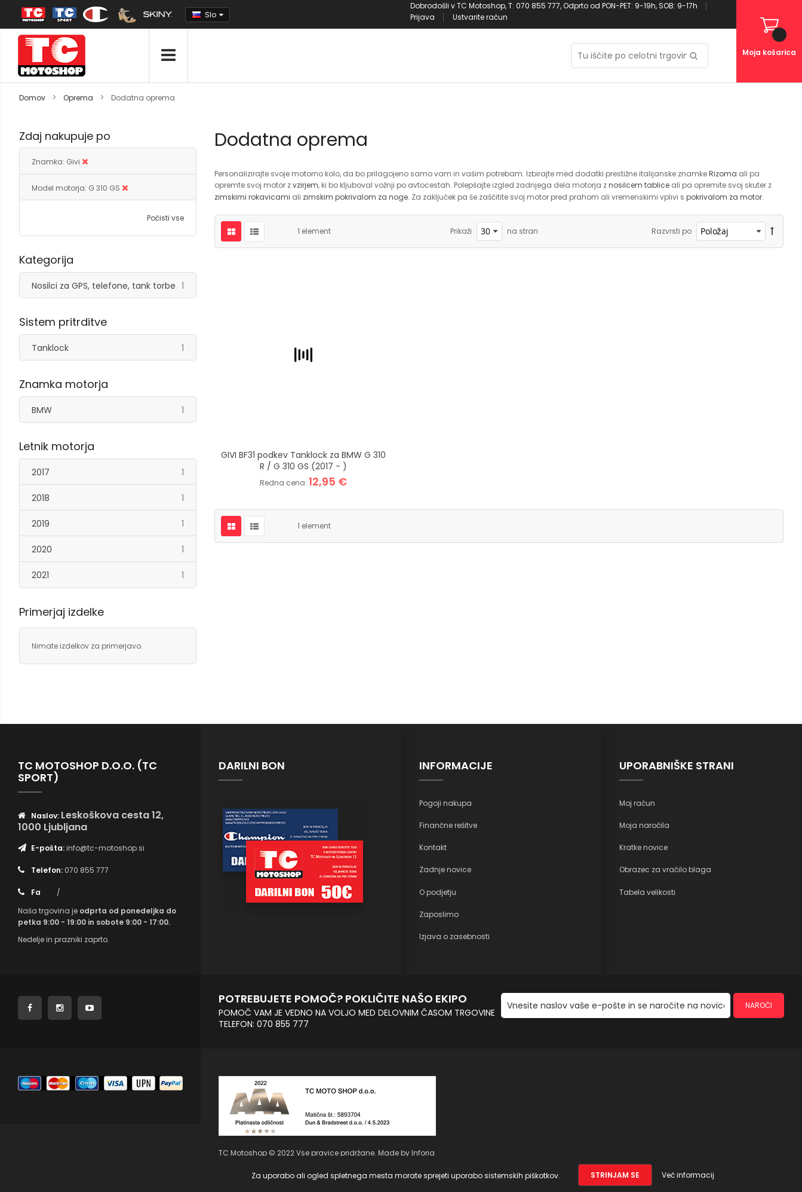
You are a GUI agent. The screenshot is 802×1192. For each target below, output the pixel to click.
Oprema (79, 98)
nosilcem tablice (639, 185)
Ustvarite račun (480, 17)
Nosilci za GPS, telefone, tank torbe (114, 285)
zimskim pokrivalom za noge (355, 197)
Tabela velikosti (647, 892)
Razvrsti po (672, 231)
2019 (114, 523)
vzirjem (305, 185)
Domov (33, 98)
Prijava (422, 17)
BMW (114, 410)
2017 (114, 472)
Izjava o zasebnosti (454, 936)
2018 (114, 497)
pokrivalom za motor (724, 197)
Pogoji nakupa (445, 803)
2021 (114, 575)
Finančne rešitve (448, 825)
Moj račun (637, 803)
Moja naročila (644, 825)
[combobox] (639, 55)
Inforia (423, 1153)
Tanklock (114, 347)
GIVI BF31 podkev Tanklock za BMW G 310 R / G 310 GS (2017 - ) (303, 460)
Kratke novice (643, 847)
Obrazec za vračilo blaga (665, 869)
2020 (114, 549)
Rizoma (724, 174)
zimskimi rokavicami (252, 197)
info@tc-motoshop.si (105, 848)
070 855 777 (86, 870)
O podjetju (437, 892)
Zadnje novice (445, 869)
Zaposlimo (439, 914)
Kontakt (433, 847)
